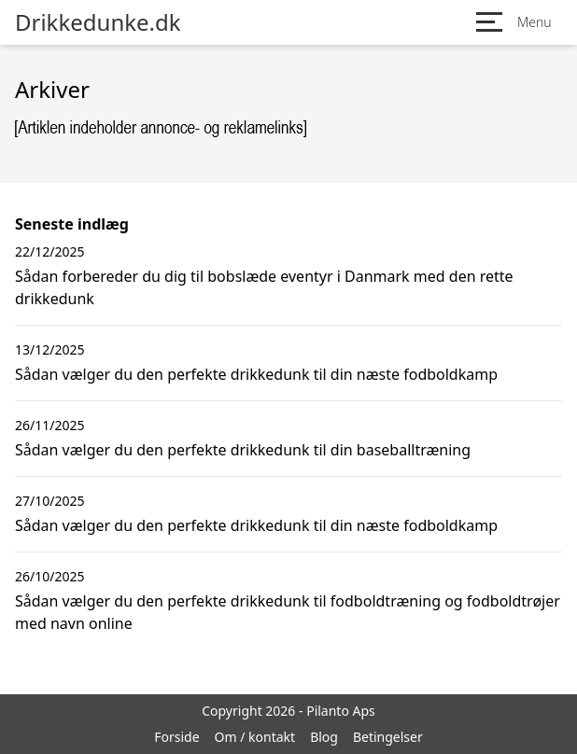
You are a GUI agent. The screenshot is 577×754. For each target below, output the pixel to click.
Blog (324, 737)
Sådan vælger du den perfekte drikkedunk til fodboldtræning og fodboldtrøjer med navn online (287, 612)
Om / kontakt (255, 737)
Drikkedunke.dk (98, 22)
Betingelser (388, 737)
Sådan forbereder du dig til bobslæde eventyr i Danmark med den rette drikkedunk (264, 287)
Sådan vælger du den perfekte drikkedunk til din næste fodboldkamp (256, 374)
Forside (176, 737)
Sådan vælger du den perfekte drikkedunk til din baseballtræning (243, 450)
